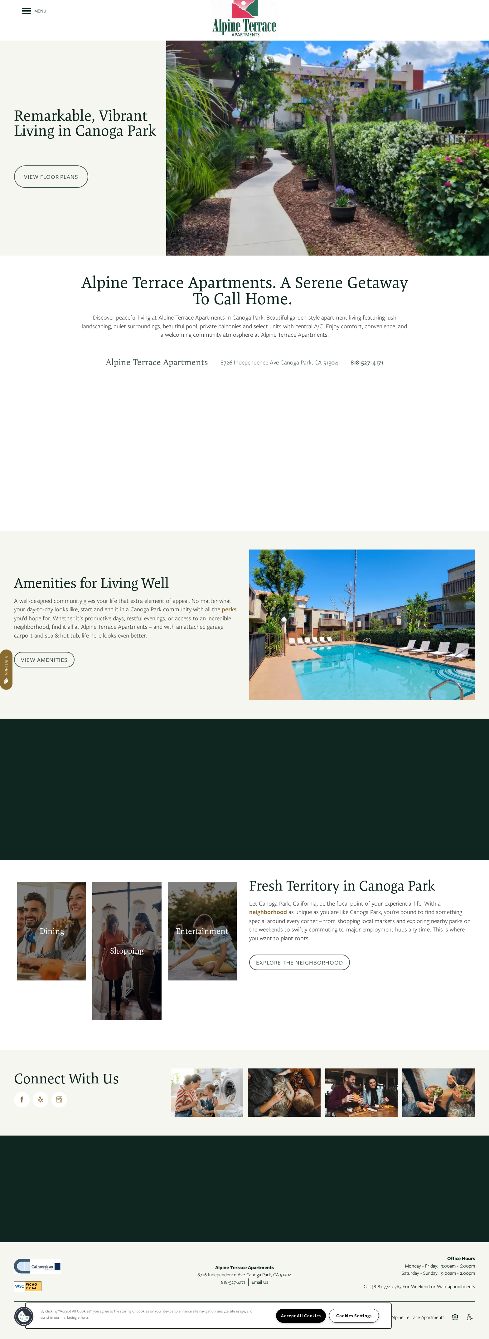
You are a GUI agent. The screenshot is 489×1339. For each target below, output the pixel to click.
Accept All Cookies (301, 1315)
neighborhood (268, 912)
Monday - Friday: (421, 1266)
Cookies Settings (354, 1315)
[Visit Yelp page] (40, 1099)
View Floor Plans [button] (51, 176)
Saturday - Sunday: (420, 1273)
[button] (44, 659)
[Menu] (34, 11)
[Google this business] (59, 1099)
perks (229, 609)
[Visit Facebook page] (22, 1099)
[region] (208, 1315)
